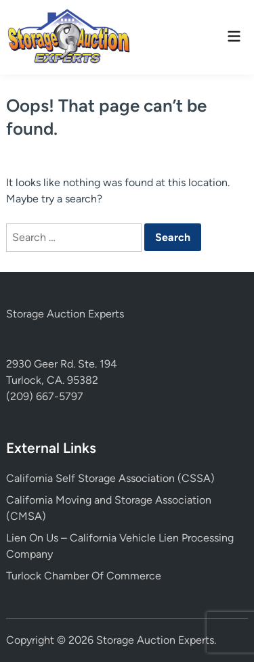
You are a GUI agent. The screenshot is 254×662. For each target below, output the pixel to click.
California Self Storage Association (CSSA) (110, 478)
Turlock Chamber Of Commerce (83, 575)
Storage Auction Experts (65, 313)
